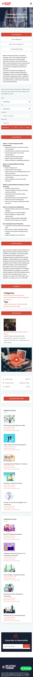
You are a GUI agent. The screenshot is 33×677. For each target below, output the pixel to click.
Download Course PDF (16, 398)
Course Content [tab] (16, 137)
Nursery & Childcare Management (13, 534)
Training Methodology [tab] (16, 49)
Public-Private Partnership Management (15, 444)
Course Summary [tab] (16, 34)
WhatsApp (26, 668)
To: (2, 105)
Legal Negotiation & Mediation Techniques (15, 464)
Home (10, 21)
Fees (21, 127)
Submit (27, 646)
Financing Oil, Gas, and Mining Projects (14, 615)
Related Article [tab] (16, 313)
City (15, 127)
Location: (4, 112)
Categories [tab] (16, 286)
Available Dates (5, 127)
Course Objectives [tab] (16, 39)
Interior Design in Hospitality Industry (14, 575)
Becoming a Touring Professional (13, 483)
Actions (28, 127)
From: (2, 98)
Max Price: (4, 119)
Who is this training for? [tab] (16, 44)
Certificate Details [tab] (16, 243)
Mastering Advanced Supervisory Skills (14, 425)
